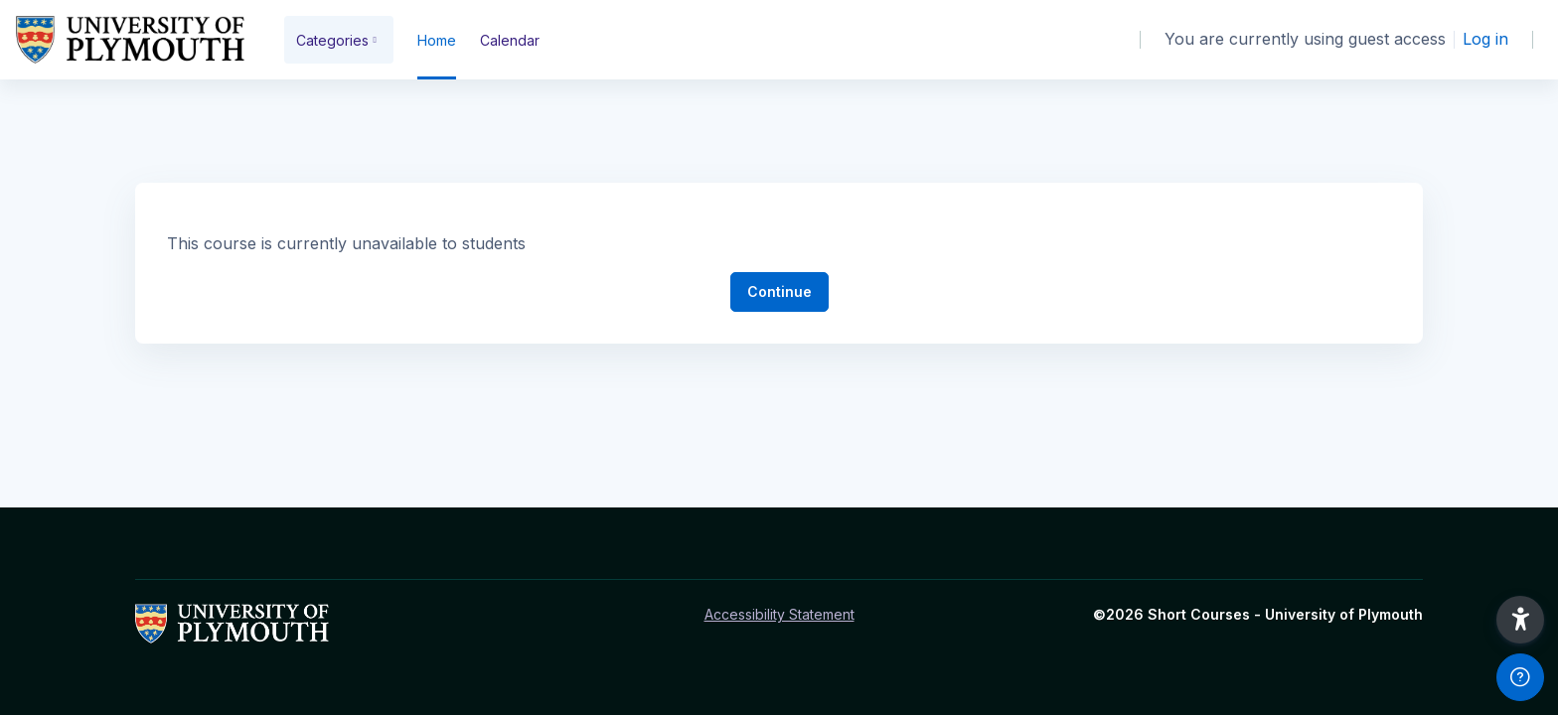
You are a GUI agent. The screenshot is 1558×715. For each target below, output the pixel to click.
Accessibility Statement (779, 614)
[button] (1520, 620)
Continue (779, 291)
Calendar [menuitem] (510, 40)
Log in (1485, 39)
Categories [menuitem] (332, 40)
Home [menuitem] (436, 40)
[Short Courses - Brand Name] (130, 39)
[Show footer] (1520, 677)
